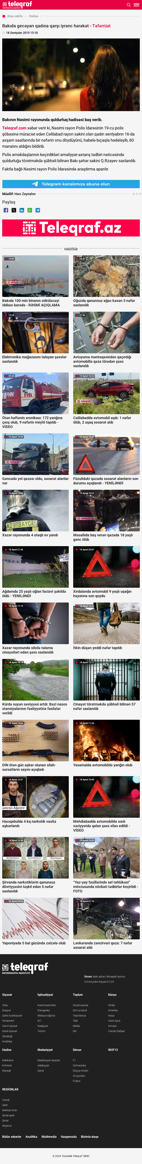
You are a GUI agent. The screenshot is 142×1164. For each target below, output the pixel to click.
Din (75, 1031)
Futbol (76, 1081)
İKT (39, 1020)
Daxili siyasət (9, 1031)
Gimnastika (79, 1065)
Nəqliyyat (43, 1025)
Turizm (41, 1031)
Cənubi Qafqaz (116, 1031)
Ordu (5, 1005)
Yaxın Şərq (114, 1020)
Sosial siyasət (80, 1005)
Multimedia (49, 1136)
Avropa (112, 1025)
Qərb (5, 1105)
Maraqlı (6, 1070)
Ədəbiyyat (43, 1065)
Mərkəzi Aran (9, 1110)
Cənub (6, 1099)
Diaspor (6, 1010)
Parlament (8, 1020)
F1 (74, 1060)
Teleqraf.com (14, 128)
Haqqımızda (69, 1136)
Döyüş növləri (80, 1070)
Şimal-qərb (8, 1115)
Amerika (113, 1010)
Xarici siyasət (9, 1025)
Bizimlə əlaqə (89, 1136)
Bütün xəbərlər (11, 1136)
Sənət (41, 1070)
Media (76, 1025)
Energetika (44, 1010)
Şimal (5, 1120)
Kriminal (7, 1065)
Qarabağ (7, 1036)
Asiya (111, 1015)
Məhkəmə (7, 1060)
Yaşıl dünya (79, 1015)
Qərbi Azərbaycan (12, 1015)
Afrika (111, 1005)
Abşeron (7, 1125)
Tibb (75, 1020)
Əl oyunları (79, 1075)
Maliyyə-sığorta (46, 1015)
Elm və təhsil (80, 1010)
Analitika (7, 1041)
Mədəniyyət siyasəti (49, 1060)
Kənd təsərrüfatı (47, 1005)
